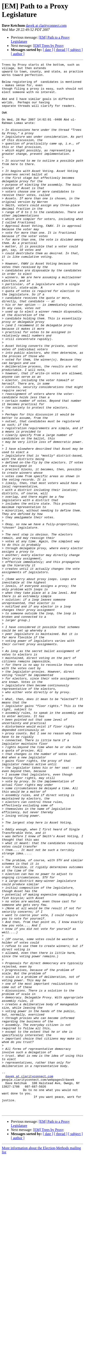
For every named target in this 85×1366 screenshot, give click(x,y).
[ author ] (17, 54)
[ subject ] (75, 50)
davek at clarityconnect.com (46, 25)
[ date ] (48, 50)
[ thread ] (60, 50)
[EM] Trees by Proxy (48, 46)
